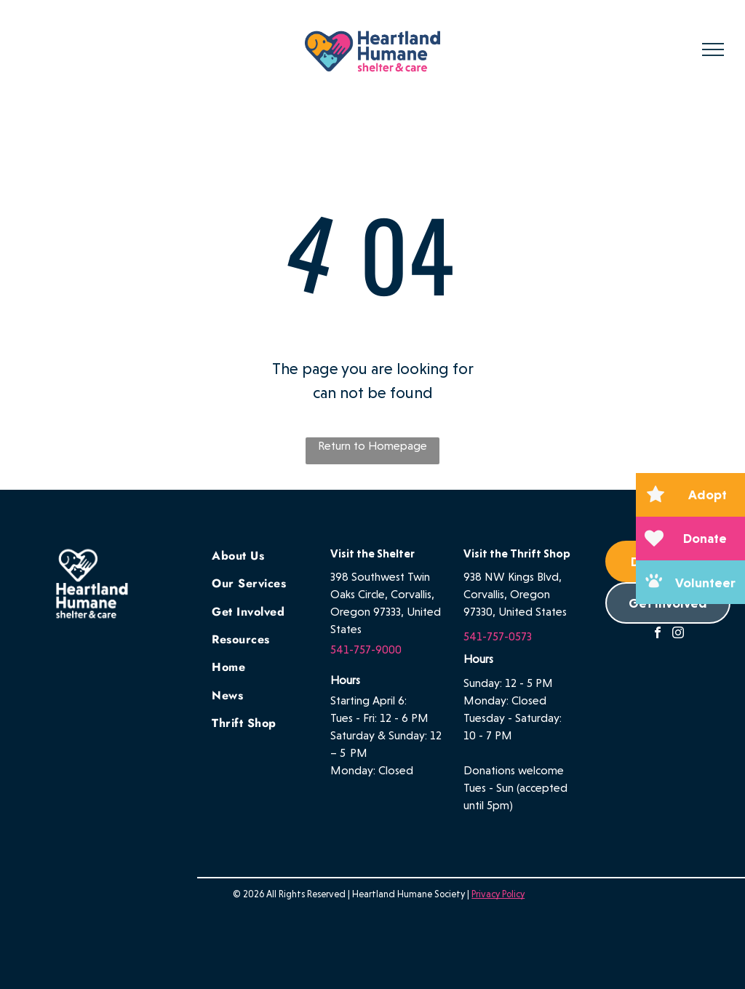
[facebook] (657, 634)
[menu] (713, 49)
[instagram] (678, 634)
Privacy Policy (498, 894)
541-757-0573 (497, 636)
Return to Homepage (372, 446)
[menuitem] (267, 554)
